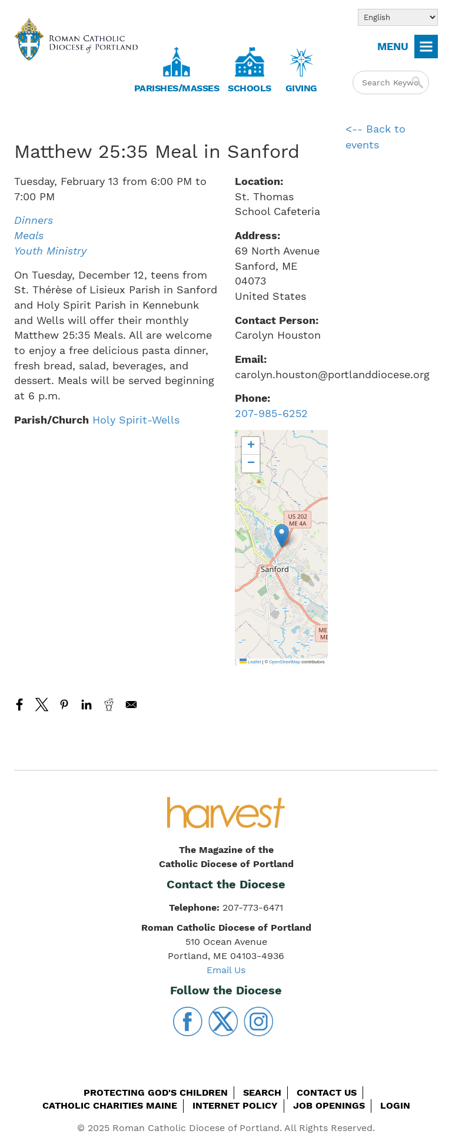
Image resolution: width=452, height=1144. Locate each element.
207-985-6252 (271, 413)
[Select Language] (398, 17)
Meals (29, 235)
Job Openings (329, 1105)
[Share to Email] (131, 704)
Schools (249, 88)
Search (262, 1092)
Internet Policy (235, 1105)
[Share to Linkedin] (86, 704)
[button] (281, 536)
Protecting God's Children (156, 1092)
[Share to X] (42, 704)
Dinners (33, 220)
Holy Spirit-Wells (136, 420)
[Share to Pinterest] (64, 704)
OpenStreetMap (284, 661)
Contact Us (327, 1092)
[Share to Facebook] (19, 704)
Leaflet (250, 661)
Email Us (226, 970)
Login (395, 1105)
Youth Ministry (50, 250)
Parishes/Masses (177, 88)
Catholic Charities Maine (109, 1105)
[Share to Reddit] (109, 704)
